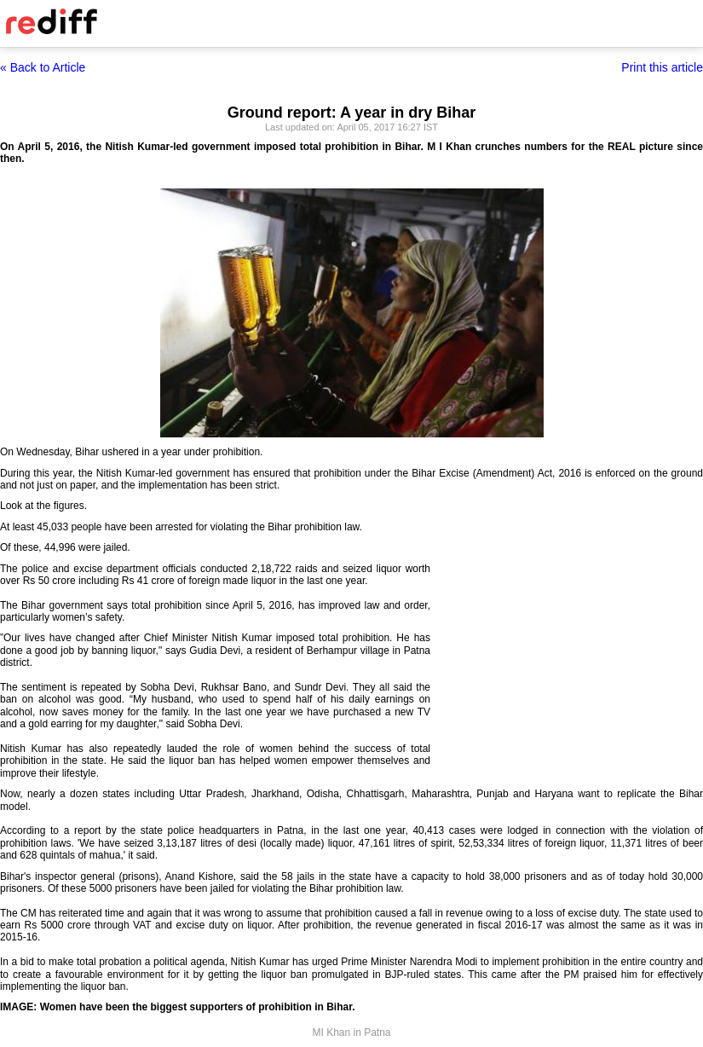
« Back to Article (42, 67)
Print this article (662, 67)
